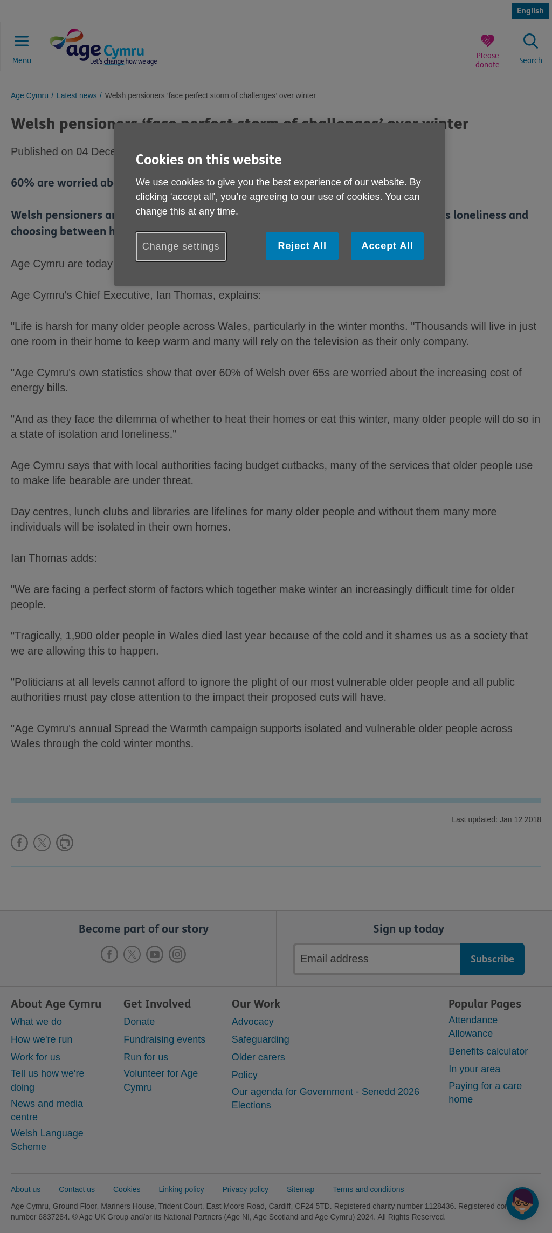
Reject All (302, 245)
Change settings (181, 246)
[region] (279, 204)
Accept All (387, 245)
